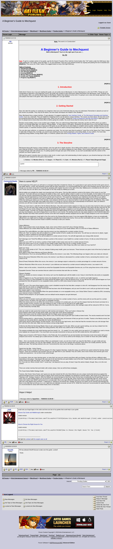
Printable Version (103, 27)
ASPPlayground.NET (56, 542)
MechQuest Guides (45, 31)
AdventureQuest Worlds (73, 535)
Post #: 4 (105, 469)
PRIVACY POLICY (56, 538)
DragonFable (34, 535)
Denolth (10, 450)
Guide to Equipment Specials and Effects (85, 118)
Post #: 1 (105, 173)
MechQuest (43, 535)
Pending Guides (58, 31)
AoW (9, 410)
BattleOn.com (60, 535)
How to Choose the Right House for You (30, 424)
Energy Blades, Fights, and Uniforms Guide (80, 133)
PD (10, 42)
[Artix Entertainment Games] (19, 31)
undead (28, 439)
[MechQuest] (34, 31)
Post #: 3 (107, 442)
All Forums (5, 31)
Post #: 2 (105, 402)
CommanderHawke (10, 181)
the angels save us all (40, 439)
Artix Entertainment (88, 535)
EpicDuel (51, 535)
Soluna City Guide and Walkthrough (29, 412)
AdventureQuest (24, 535)
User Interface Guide (74, 115)
